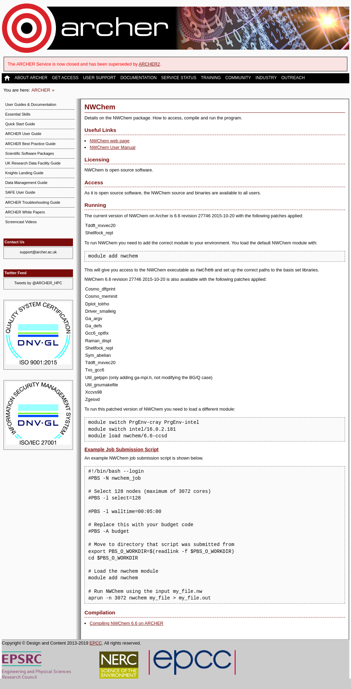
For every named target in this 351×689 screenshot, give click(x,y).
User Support (99, 78)
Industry (266, 78)
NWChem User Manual (113, 147)
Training (211, 78)
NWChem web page (110, 140)
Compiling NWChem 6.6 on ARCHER (126, 623)
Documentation (138, 78)
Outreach (292, 78)
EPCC (96, 643)
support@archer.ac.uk (38, 252)
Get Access (65, 78)
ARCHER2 (149, 64)
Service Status (178, 78)
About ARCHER (31, 78)
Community (238, 78)
